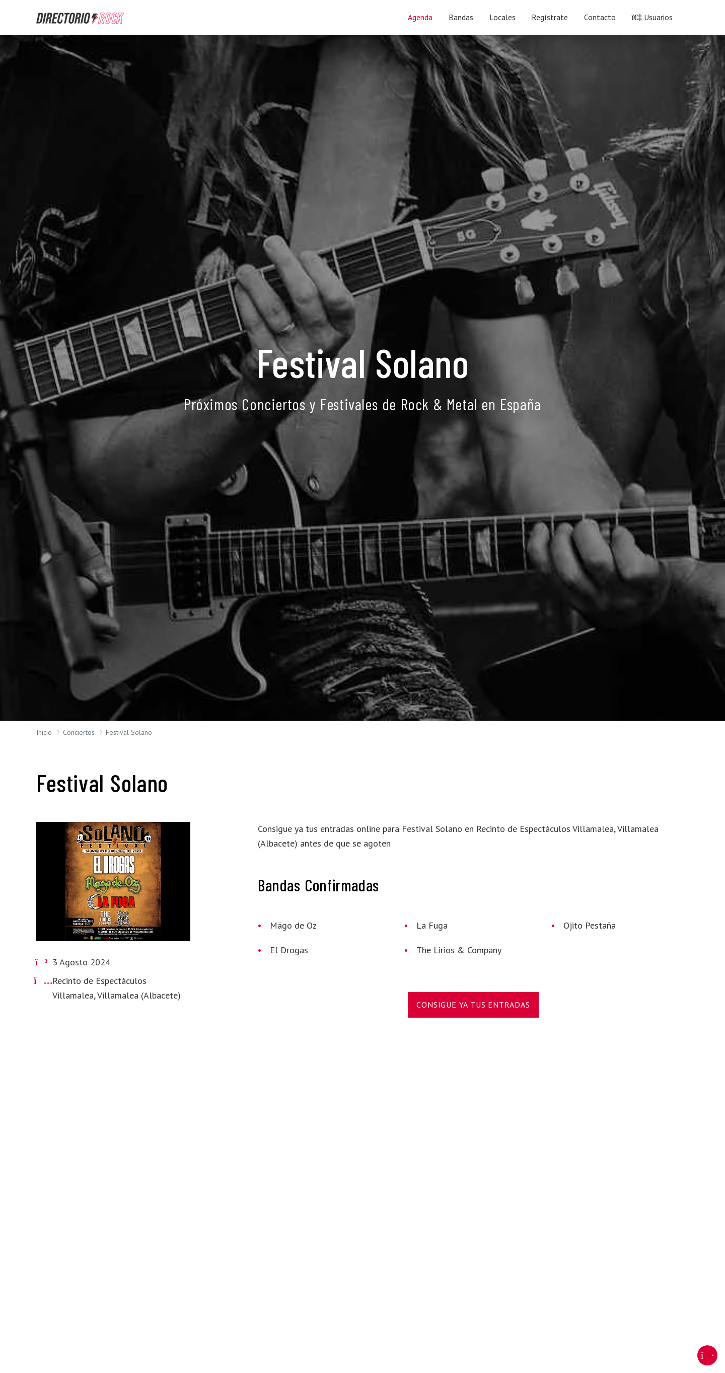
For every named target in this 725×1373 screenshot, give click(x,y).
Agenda (420, 17)
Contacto (600, 17)
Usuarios (652, 17)
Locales (502, 17)
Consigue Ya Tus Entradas (473, 1005)
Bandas (461, 17)
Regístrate (550, 17)
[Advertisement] (344, 1131)
